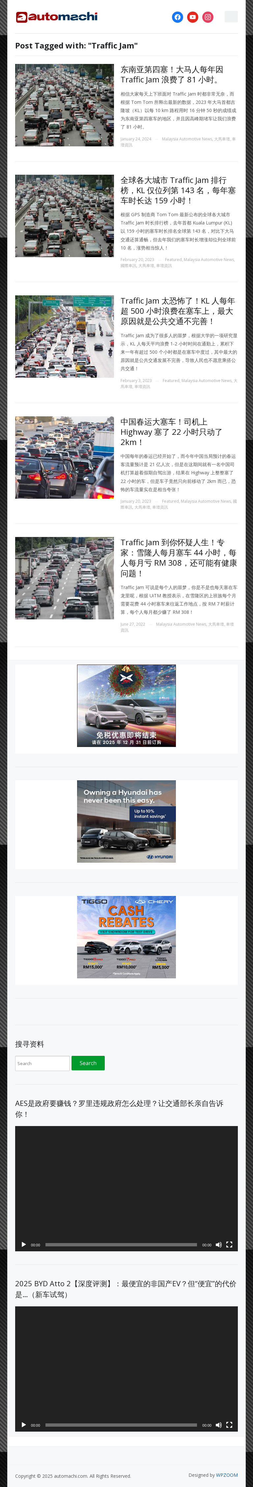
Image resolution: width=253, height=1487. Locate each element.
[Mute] (218, 1244)
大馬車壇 (222, 139)
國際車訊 (128, 265)
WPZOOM (227, 1475)
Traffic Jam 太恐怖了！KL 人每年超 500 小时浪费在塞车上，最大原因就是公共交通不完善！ (178, 310)
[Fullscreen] (229, 1244)
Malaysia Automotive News (187, 139)
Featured (173, 259)
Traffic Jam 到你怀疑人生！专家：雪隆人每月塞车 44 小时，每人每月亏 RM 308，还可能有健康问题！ (179, 558)
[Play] (23, 1244)
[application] (126, 1188)
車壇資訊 (164, 265)
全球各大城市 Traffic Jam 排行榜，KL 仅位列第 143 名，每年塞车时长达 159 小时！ (178, 190)
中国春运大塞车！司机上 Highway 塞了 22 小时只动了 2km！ (172, 431)
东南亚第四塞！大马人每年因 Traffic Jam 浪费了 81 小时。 (172, 74)
